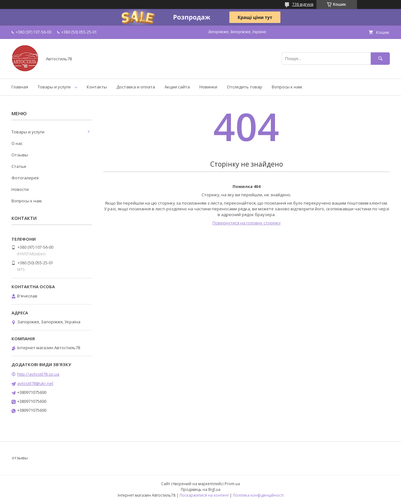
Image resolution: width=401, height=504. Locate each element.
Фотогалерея (25, 178)
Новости (20, 189)
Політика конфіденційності (258, 495)
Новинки (208, 87)
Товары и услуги (54, 87)
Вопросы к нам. (287, 87)
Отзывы (19, 155)
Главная (19, 87)
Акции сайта (177, 87)
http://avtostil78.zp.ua (38, 374)
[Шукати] (380, 58)
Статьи (18, 166)
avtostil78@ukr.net (35, 383)
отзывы (20, 458)
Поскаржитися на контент (204, 495)
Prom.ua (232, 483)
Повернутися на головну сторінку (246, 223)
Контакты (97, 87)
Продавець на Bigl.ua (200, 489)
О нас (17, 143)
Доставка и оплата (135, 87)
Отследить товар (244, 87)
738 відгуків (302, 4)
